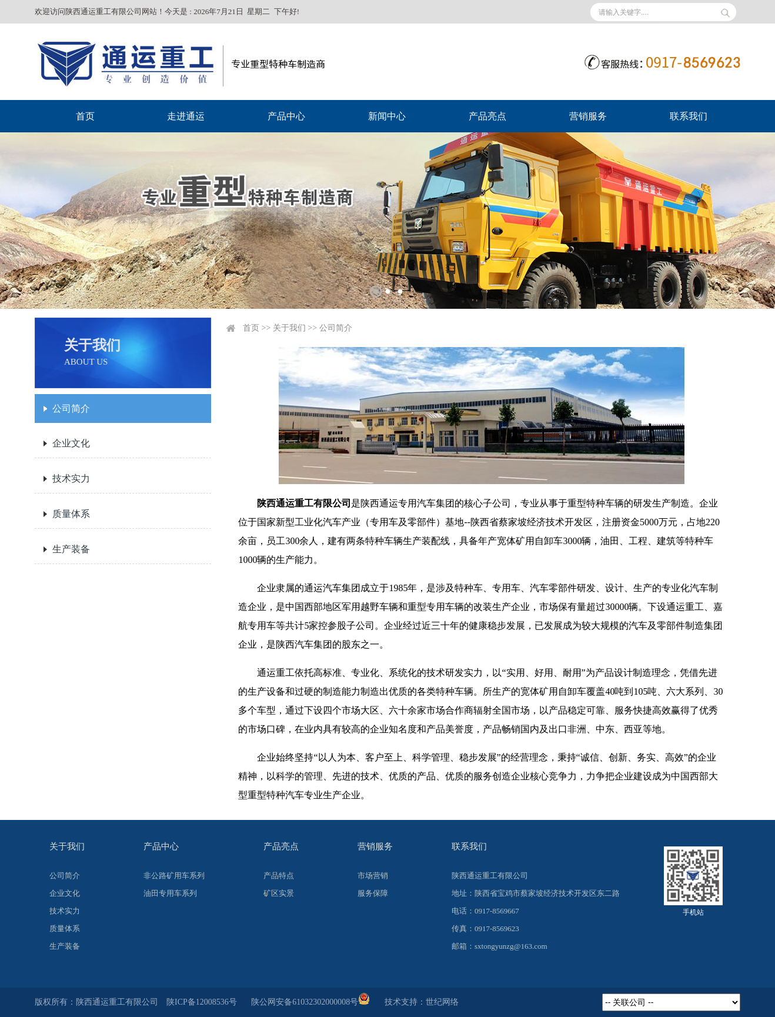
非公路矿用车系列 (174, 875)
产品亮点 (487, 116)
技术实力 (71, 479)
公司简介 (71, 409)
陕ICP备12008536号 (201, 1002)
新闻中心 (387, 116)
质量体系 (71, 514)
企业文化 (71, 443)
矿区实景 (278, 893)
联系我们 (688, 116)
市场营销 (373, 875)
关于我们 (289, 328)
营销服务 (588, 116)
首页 (85, 116)
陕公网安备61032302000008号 (310, 1002)
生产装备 (71, 549)
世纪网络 (442, 1002)
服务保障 (373, 893)
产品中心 (286, 116)
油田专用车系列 (170, 893)
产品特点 (278, 875)
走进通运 (186, 116)
